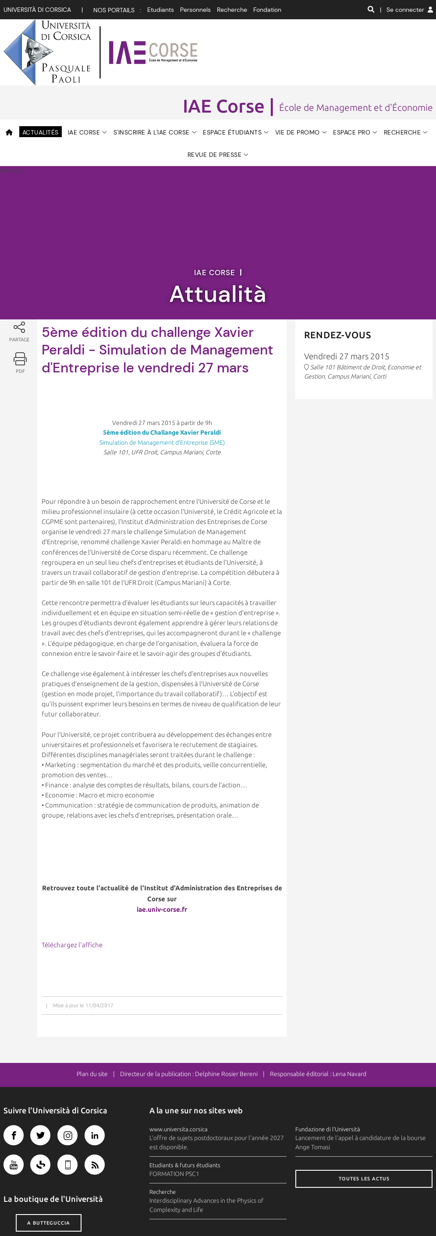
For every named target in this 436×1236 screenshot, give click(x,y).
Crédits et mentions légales (41, 1213)
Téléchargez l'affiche (72, 886)
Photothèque (325, 1213)
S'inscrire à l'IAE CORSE (151, 74)
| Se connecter (406, 10)
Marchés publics (411, 1213)
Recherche (232, 10)
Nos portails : (117, 10)
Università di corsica (37, 10)
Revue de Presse (215, 96)
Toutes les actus (364, 1120)
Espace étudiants (232, 74)
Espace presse (282, 1213)
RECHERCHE (402, 74)
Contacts (207, 1213)
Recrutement (366, 1213)
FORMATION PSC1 (174, 1115)
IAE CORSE (84, 74)
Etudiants (160, 10)
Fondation (267, 10)
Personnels (195, 10)
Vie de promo (297, 74)
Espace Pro (351, 74)
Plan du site (92, 1015)
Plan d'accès (241, 1213)
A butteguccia (48, 1164)
